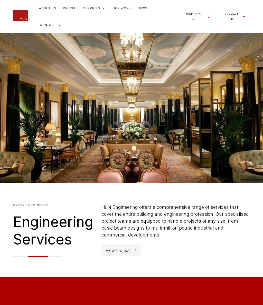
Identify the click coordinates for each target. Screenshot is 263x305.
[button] (94, 8)
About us (47, 8)
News (142, 8)
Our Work (121, 8)
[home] (21, 16)
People (69, 8)
